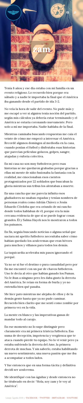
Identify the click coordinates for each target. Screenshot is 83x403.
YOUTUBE (72, 397)
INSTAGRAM (58, 397)
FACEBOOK (31, 397)
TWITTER (45, 397)
